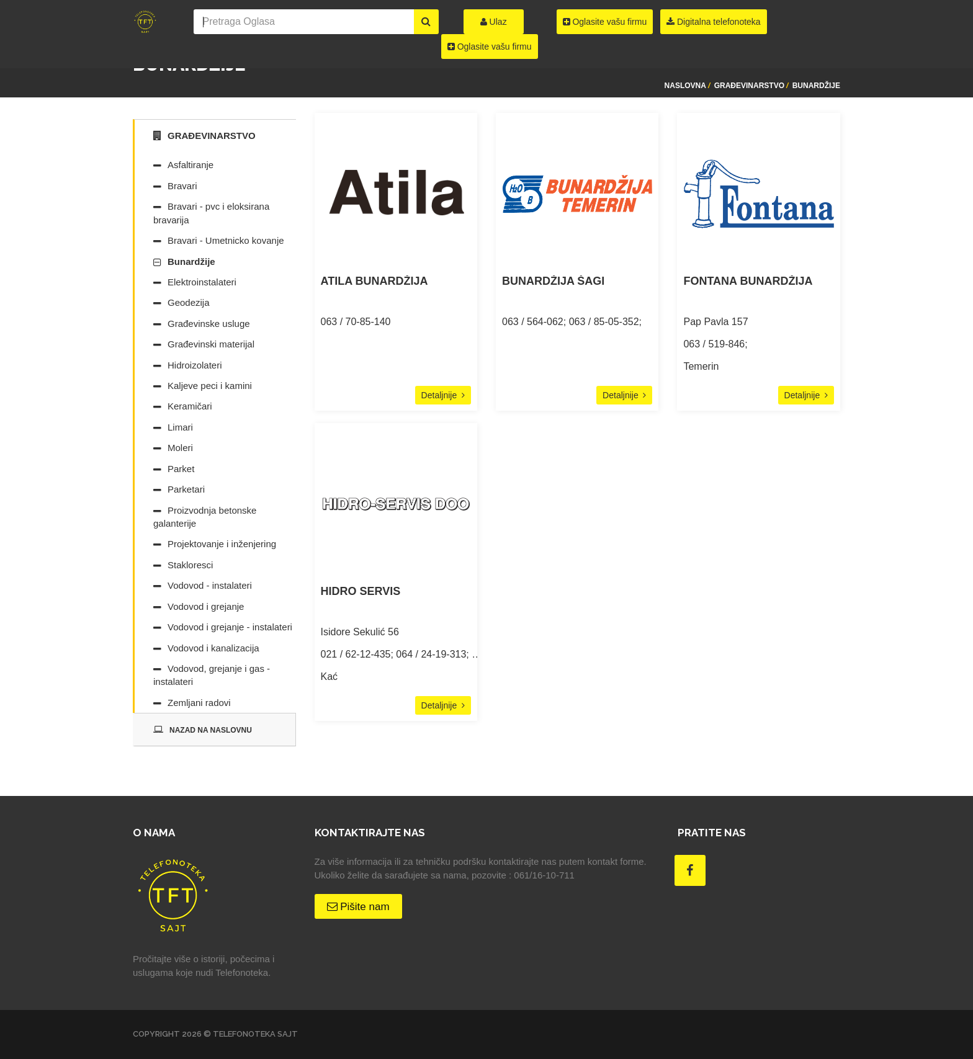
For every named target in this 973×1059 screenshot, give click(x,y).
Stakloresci (190, 565)
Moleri (180, 447)
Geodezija (189, 302)
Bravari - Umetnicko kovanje (226, 240)
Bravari (182, 186)
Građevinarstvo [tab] (204, 135)
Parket (181, 468)
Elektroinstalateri (202, 282)
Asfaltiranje (190, 164)
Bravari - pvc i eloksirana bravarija (211, 213)
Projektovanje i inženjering (222, 543)
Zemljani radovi (199, 702)
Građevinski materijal (211, 344)
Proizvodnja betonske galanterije (204, 517)
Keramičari (190, 406)
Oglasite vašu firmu (489, 46)
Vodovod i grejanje (206, 606)
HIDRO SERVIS (361, 591)
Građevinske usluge (209, 323)
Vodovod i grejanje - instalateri (230, 627)
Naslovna (685, 85)
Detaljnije (443, 395)
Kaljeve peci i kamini (210, 385)
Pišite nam (358, 907)
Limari (180, 427)
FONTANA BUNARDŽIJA (747, 281)
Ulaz (493, 22)
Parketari (186, 489)
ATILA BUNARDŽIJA (374, 281)
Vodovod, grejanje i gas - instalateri (211, 675)
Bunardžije (816, 85)
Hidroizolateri (195, 365)
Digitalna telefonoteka (713, 22)
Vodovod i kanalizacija (213, 648)
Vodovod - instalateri (210, 585)
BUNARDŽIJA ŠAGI (553, 281)
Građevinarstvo (749, 85)
